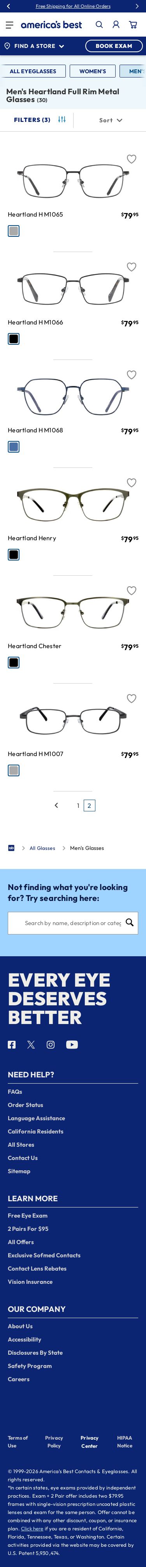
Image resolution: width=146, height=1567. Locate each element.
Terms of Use (18, 1442)
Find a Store (34, 46)
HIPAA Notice (124, 1442)
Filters (40, 120)
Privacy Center (89, 1442)
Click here (32, 1528)
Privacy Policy (54, 1442)
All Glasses (42, 848)
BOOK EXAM (114, 45)
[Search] (73, 923)
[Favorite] (131, 154)
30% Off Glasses (90, 6)
